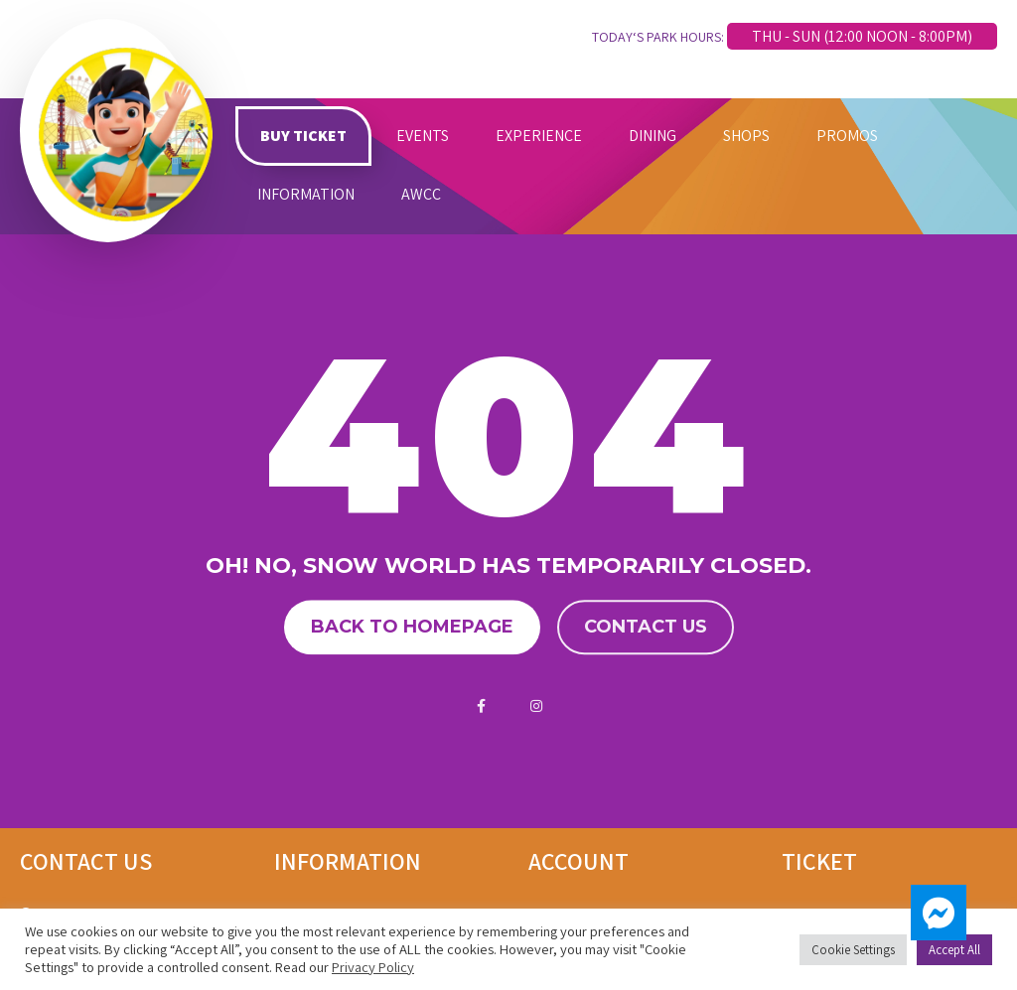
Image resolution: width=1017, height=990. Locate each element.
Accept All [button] (954, 949)
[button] (938, 912)
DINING (652, 135)
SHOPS (746, 135)
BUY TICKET (303, 135)
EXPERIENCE (539, 135)
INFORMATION (306, 194)
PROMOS (847, 135)
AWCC (421, 194)
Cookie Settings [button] (853, 949)
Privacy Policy (373, 966)
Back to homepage (412, 627)
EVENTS (422, 135)
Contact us (645, 627)
